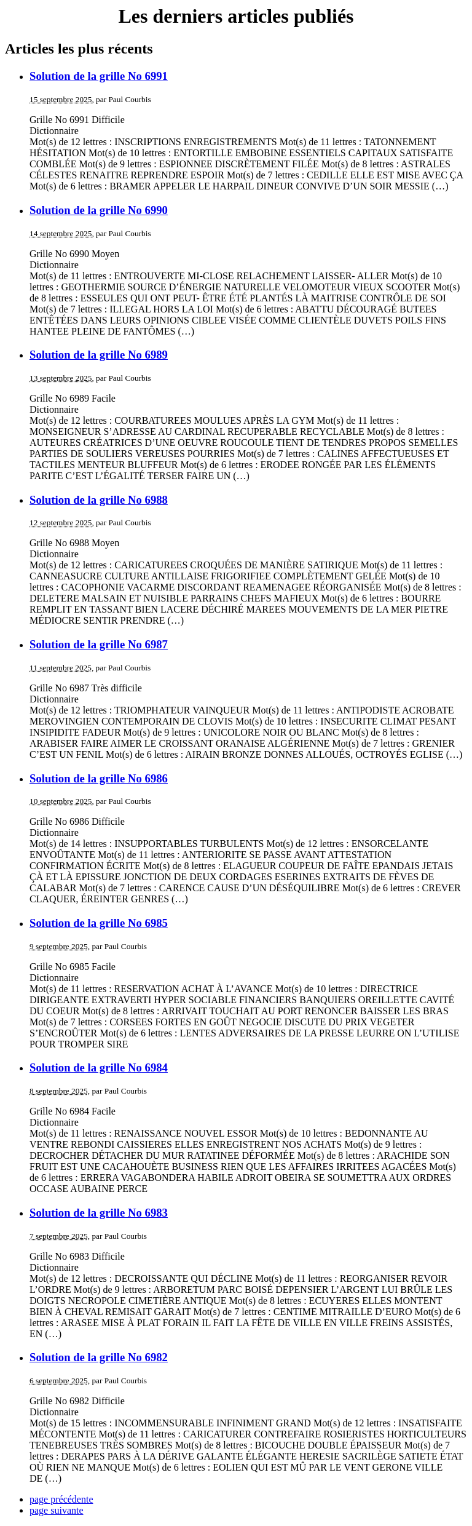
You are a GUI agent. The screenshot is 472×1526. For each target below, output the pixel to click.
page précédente (61, 1499)
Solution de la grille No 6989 (99, 354)
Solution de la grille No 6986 (99, 778)
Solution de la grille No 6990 (99, 210)
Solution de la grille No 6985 (99, 922)
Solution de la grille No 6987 (99, 644)
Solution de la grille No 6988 (99, 499)
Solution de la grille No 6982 (99, 1357)
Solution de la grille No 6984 (99, 1067)
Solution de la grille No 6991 (99, 76)
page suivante (57, 1510)
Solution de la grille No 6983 (99, 1212)
